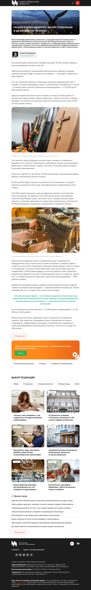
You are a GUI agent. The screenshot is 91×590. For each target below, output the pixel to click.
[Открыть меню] (78, 3)
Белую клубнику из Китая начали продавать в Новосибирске (35, 519)
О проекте (15, 550)
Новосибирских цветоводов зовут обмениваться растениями (36, 515)
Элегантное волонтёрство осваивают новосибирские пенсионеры (37, 512)
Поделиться (19, 336)
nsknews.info (21, 582)
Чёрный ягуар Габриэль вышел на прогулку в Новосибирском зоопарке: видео (42, 501)
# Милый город (64, 384)
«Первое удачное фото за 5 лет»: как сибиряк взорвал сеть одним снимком (41, 508)
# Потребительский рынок (24, 364)
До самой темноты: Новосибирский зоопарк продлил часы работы (38, 526)
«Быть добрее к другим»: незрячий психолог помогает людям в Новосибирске (42, 504)
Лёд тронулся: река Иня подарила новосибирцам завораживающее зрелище (41, 523)
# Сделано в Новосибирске (61, 364)
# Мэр (16, 384)
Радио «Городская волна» (34, 550)
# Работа (42, 364)
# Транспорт (28, 384)
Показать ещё (19, 532)
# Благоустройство (45, 384)
